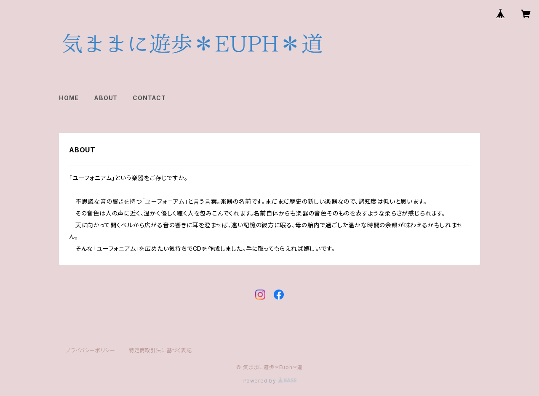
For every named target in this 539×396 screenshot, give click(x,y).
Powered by (269, 380)
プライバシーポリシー (90, 350)
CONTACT (149, 97)
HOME (69, 97)
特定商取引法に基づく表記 (160, 350)
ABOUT (105, 97)
